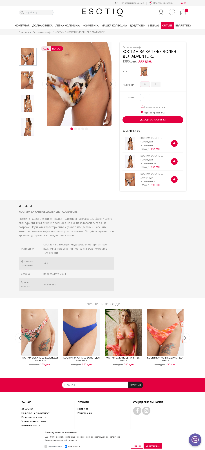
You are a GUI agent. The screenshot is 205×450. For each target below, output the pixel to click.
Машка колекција (114, 25)
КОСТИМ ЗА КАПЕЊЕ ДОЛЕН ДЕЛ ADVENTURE (80, 32)
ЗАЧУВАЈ (135, 385)
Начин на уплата (30, 425)
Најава (182, 3)
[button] (48, 84)
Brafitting (183, 25)
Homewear (22, 25)
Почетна (24, 32)
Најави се (82, 408)
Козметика (91, 25)
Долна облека (42, 25)
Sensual (153, 25)
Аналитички (74, 446)
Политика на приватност (35, 413)
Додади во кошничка (153, 119)
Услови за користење (33, 421)
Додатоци (137, 25)
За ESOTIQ (27, 408)
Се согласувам (153, 446)
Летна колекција (67, 25)
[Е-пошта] (95, 385)
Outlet (167, 25)
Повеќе (137, 446)
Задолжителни (55, 446)
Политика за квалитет (33, 417)
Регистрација (84, 413)
